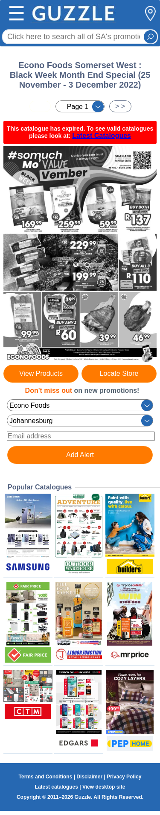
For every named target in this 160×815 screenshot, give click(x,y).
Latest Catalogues (101, 135)
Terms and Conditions (46, 777)
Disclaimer (89, 777)
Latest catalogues (56, 787)
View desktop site (103, 787)
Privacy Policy (124, 777)
